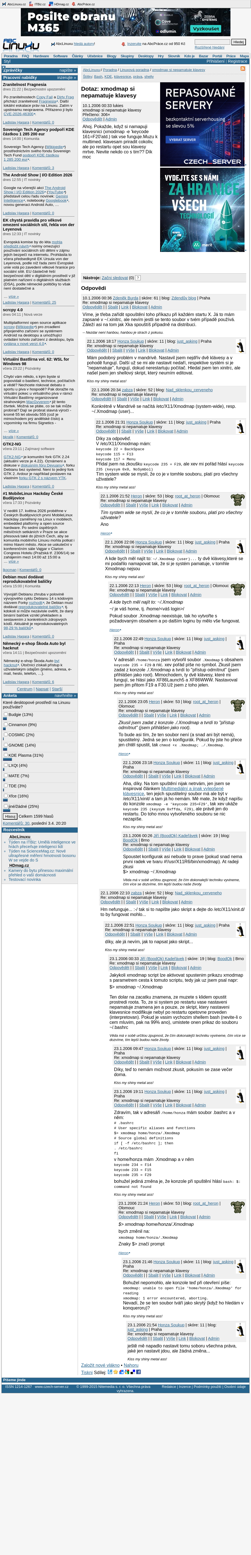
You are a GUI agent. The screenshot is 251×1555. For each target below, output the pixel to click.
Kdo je (189, 56)
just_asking (187, 341)
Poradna (11, 56)
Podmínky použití (207, 1387)
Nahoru (131, 1365)
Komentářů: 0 (43, 122)
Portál (217, 56)
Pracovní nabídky (20, 77)
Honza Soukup (130, 341)
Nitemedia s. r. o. (111, 1387)
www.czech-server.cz (51, 1387)
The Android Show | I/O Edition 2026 (37, 175)
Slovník (174, 56)
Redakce (169, 1387)
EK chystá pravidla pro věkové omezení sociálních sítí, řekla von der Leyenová (38, 224)
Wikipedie (54, 147)
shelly (149, 76)
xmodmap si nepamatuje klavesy (178, 70)
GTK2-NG (12, 444)
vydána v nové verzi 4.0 (24, 344)
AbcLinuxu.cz (14, 3)
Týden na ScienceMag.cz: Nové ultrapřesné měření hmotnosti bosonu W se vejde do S (41, 855)
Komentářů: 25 (44, 302)
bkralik (8, 437)
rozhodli (35, 603)
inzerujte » (66, 77)
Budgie (12, 714)
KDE (108, 76)
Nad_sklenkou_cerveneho (189, 390)
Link (125, 307)
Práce (231, 56)
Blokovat (139, 307)
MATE (11, 776)
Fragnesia (47, 101)
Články (77, 56)
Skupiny (127, 56)
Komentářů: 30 (16, 823)
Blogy (111, 56)
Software (60, 56)
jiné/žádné (15, 806)
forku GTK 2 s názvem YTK (42, 478)
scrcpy (9, 327)
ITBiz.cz (37, 3)
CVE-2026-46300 (18, 114)
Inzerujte (134, 44)
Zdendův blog (184, 298)
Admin (111, 119)
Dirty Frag (65, 97)
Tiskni (87, 1372)
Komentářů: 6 (43, 682)
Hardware (41, 56)
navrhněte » (65, 695)
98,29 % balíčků (17, 628)
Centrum (24, 689)
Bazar (203, 56)
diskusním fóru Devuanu (41, 465)
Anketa (10, 695)
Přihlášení (216, 61)
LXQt (11, 765)
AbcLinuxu (19, 837)
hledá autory (84, 44)
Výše (130, 350)
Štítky (87, 76)
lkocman (9, 570)
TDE (10, 786)
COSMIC (14, 735)
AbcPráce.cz (83, 3)
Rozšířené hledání (210, 47)
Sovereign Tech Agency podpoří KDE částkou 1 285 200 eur (38, 131)
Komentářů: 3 (43, 168)
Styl (7, 61)
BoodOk (130, 840)
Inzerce (185, 1387)
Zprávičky (12, 70)
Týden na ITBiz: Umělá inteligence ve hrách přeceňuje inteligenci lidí (41, 844)
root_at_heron (187, 496)
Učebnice (94, 56)
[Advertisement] (147, 261)
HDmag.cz (58, 3)
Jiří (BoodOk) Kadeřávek (175, 835)
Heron (136, 496)
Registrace (237, 61)
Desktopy (146, 56)
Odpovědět (92, 119)
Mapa (244, 56)
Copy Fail (44, 97)
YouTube (55, 192)
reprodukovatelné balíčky (40, 607)
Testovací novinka (24, 879)
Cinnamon (15, 724)
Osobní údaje (235, 1387)
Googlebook (56, 200)
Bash (98, 76)
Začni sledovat (115, 278)
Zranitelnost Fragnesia (24, 84)
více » (14, 296)
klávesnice (122, 76)
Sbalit (113, 307)
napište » (68, 70)
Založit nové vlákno (100, 1365)
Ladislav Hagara (16, 122)
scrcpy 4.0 (13, 310)
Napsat (42, 689)
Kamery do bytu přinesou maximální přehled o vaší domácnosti (40, 872)
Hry (160, 56)
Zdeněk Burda (125, 298)
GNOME (14, 745)
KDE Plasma (18, 755)
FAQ (25, 56)
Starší (57, 689)
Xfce (10, 796)
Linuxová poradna (134, 70)
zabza (127, 390)
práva (137, 76)
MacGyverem (37, 402)
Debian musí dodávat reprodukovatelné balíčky (27, 579)
